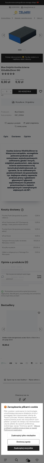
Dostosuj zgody (23, 442)
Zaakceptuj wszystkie (23, 448)
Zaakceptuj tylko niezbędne (23, 436)
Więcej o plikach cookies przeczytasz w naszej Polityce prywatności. (22, 428)
